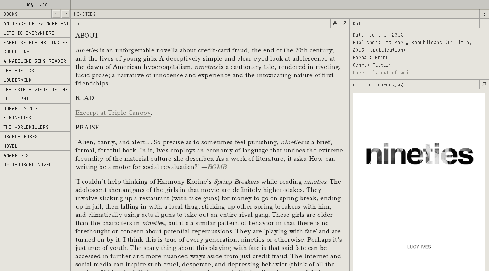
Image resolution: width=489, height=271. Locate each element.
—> (65, 13)
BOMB (217, 167)
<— (56, 13)
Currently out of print (383, 72)
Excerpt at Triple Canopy (113, 112)
